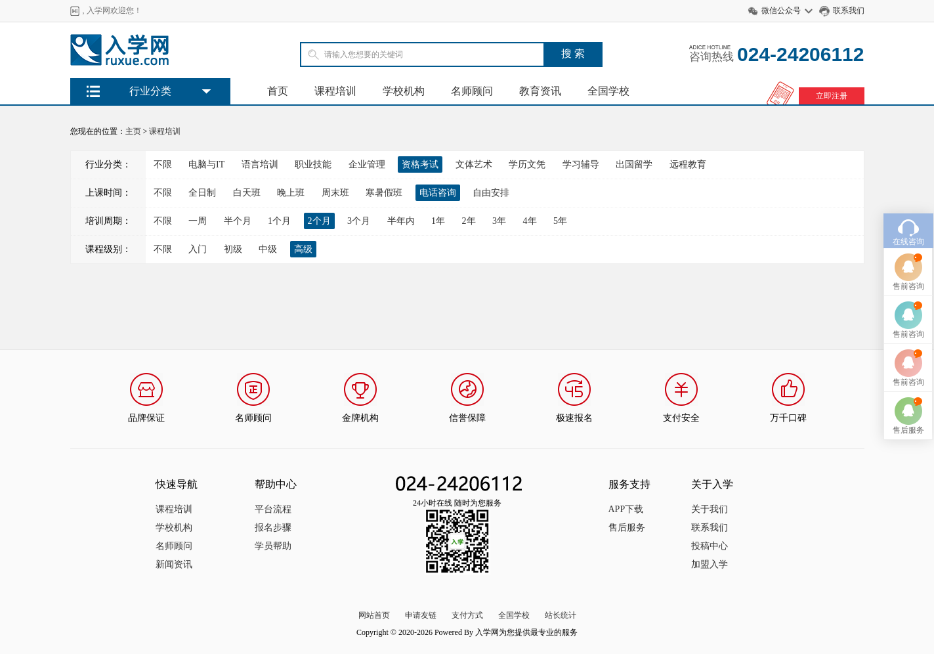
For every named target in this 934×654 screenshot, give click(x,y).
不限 (163, 164)
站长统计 (560, 615)
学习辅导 (581, 164)
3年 (499, 221)
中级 (268, 249)
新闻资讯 (174, 564)
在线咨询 (908, 224)
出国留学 (634, 164)
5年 (560, 221)
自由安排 (491, 193)
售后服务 (626, 528)
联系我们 (848, 10)
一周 (197, 221)
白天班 (247, 193)
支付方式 (467, 615)
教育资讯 (540, 91)
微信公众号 (781, 10)
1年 (438, 221)
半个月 (237, 221)
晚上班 (291, 193)
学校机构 (404, 91)
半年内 (401, 221)
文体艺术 (474, 164)
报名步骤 (273, 528)
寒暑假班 (384, 193)
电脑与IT (206, 164)
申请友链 (420, 615)
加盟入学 (709, 564)
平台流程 (273, 509)
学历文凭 (527, 164)
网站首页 (374, 615)
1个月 (279, 221)
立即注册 (831, 95)
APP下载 (626, 509)
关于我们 (709, 509)
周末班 (335, 193)
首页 (277, 91)
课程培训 (335, 91)
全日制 (202, 193)
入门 (197, 249)
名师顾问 (472, 91)
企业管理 (367, 164)
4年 (530, 221)
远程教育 (687, 164)
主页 (133, 131)
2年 (469, 221)
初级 (233, 249)
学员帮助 (273, 546)
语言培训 (260, 164)
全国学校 (608, 91)
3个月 (358, 221)
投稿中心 (709, 546)
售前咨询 (908, 269)
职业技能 (313, 164)
